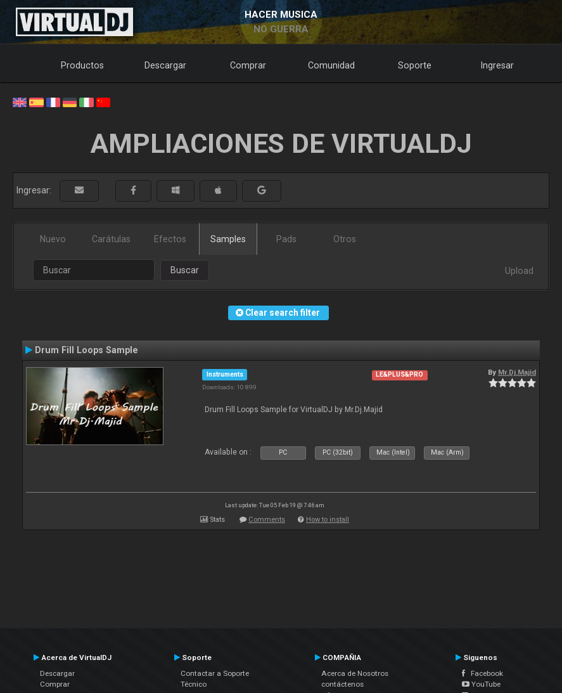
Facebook (482, 673)
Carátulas (111, 239)
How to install (327, 519)
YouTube (481, 684)
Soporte (414, 65)
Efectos (170, 239)
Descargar (165, 65)
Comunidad (331, 65)
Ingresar (497, 65)
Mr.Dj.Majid (517, 372)
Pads (286, 239)
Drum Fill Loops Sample (86, 350)
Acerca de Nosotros (354, 673)
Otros (344, 239)
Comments (266, 519)
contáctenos (342, 684)
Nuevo (53, 239)
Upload (519, 271)
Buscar (184, 270)
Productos (82, 65)
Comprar (248, 65)
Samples (228, 239)
